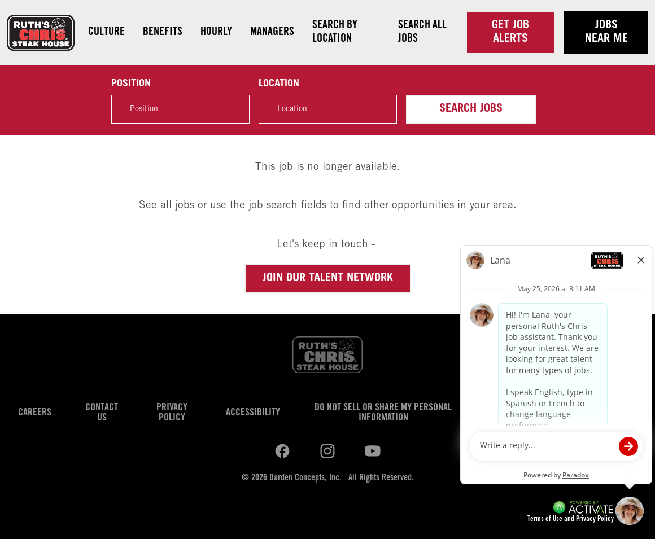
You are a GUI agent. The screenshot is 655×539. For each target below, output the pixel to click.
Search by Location (334, 32)
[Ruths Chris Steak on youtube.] (327, 451)
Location (279, 84)
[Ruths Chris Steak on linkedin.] (282, 451)
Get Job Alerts (510, 32)
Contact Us (101, 413)
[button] (382, 109)
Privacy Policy (171, 413)
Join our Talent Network (328, 278)
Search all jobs (422, 32)
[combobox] (328, 109)
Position (131, 84)
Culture (106, 32)
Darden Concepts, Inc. (305, 478)
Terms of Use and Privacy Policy (570, 519)
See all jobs (166, 205)
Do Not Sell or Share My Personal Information (383, 413)
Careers (34, 413)
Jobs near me (606, 32)
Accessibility (253, 413)
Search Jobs (471, 109)
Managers (272, 32)
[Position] (180, 109)
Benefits (162, 32)
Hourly (216, 32)
